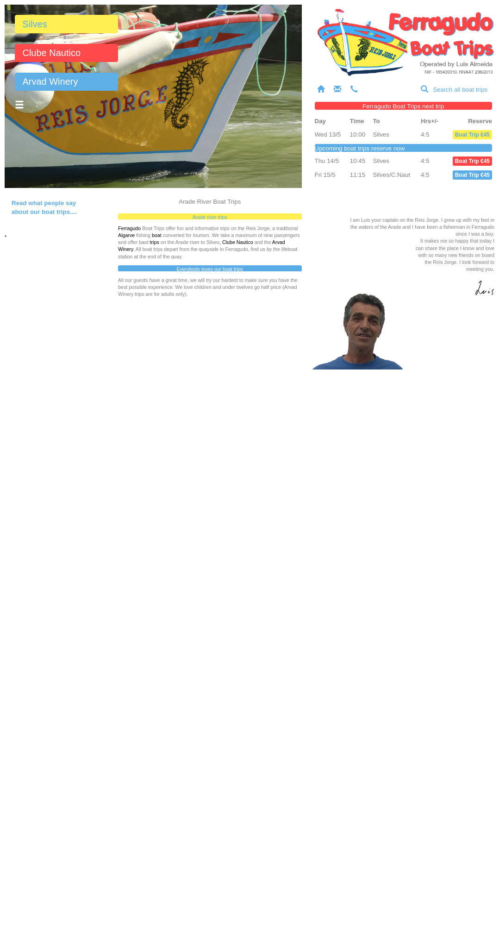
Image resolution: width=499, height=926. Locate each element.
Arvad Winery (50, 81)
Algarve (126, 235)
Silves (34, 24)
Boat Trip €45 (472, 134)
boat (157, 235)
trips (154, 242)
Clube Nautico (51, 53)
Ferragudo (129, 228)
